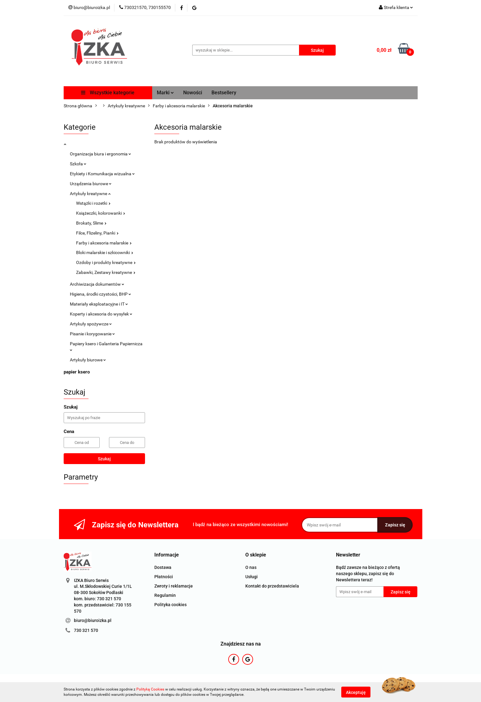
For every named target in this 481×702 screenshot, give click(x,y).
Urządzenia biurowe (90, 183)
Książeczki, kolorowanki (100, 213)
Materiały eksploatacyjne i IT (99, 304)
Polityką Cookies (150, 689)
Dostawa (162, 567)
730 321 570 (86, 630)
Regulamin (165, 595)
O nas (250, 567)
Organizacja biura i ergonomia (100, 153)
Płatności (163, 576)
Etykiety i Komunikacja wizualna (102, 173)
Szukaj (104, 458)
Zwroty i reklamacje (173, 586)
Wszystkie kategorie (107, 93)
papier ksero (77, 372)
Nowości (192, 93)
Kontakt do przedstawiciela (272, 586)
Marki (165, 93)
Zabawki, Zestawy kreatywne (105, 272)
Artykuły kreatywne (90, 193)
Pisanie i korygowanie (92, 333)
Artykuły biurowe (88, 359)
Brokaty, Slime (91, 223)
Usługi (251, 576)
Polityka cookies (170, 604)
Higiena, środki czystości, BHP (100, 294)
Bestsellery (223, 93)
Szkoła (78, 163)
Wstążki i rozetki (93, 203)
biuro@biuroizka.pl (92, 620)
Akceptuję (356, 692)
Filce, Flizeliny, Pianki (97, 232)
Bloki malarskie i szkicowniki (104, 252)
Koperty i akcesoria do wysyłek (101, 313)
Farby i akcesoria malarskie (104, 242)
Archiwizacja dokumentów (97, 284)
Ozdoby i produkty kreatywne (106, 262)
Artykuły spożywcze (91, 323)
